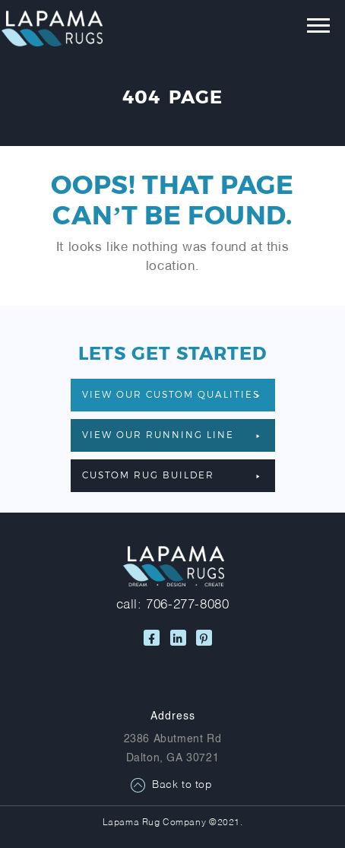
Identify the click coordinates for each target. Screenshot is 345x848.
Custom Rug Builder (171, 474)
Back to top (182, 785)
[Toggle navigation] (307, 28)
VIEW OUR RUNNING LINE (171, 434)
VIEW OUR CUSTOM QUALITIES (171, 394)
